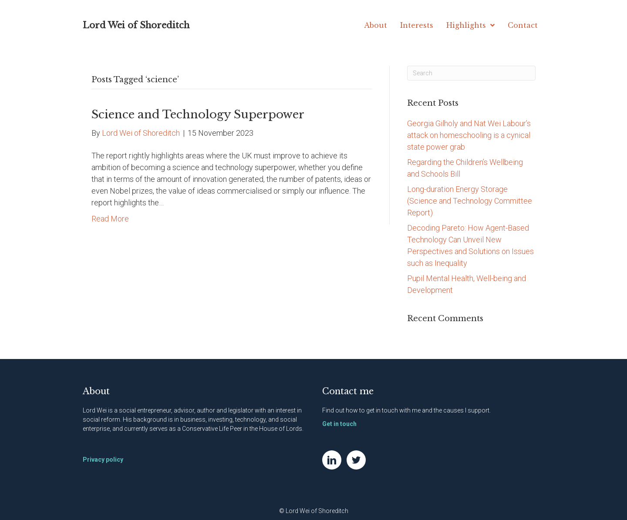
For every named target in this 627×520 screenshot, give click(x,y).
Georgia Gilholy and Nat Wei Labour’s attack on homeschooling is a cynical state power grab (469, 135)
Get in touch (339, 423)
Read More (110, 218)
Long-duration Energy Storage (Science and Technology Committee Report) (469, 201)
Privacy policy (103, 459)
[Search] (471, 73)
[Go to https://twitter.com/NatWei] (356, 460)
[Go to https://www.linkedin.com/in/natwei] (331, 460)
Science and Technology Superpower (197, 114)
